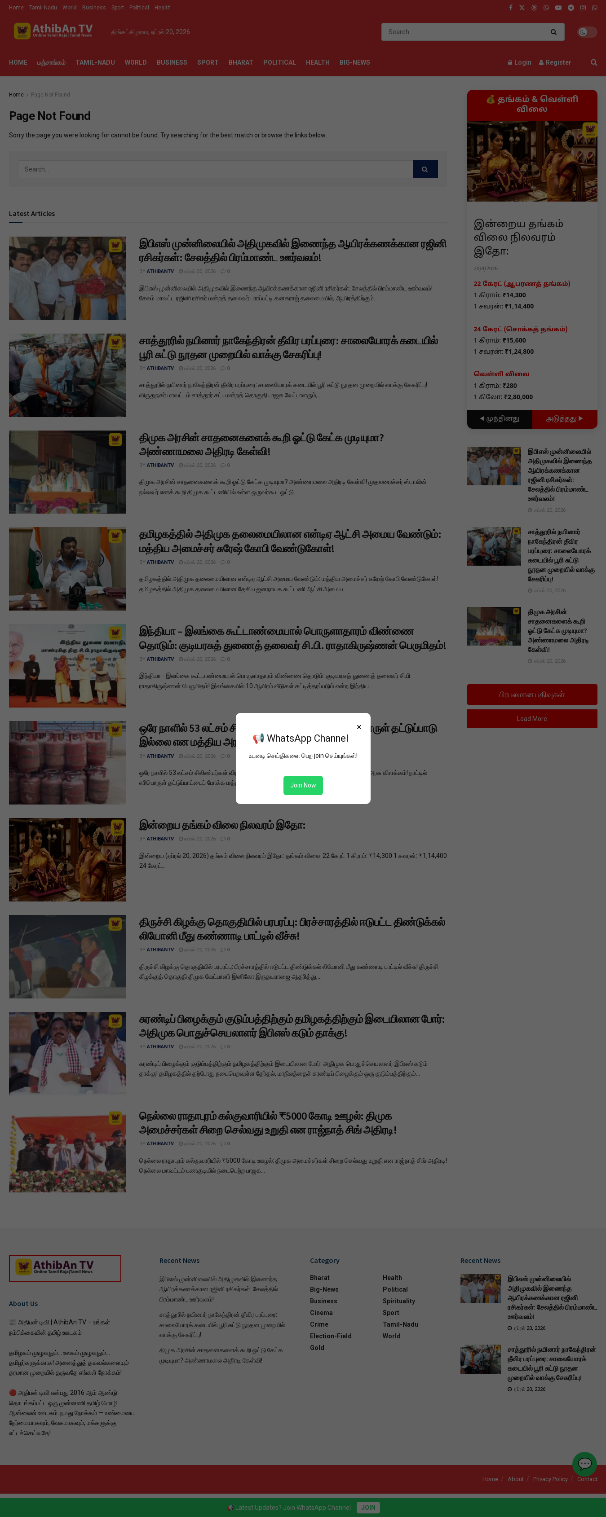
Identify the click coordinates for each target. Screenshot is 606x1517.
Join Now (303, 785)
